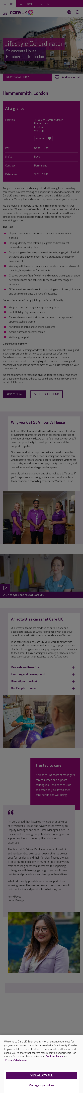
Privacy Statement (16, 1060)
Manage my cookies (41, 1085)
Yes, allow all (41, 1075)
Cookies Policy (54, 1056)
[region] (41, 1064)
